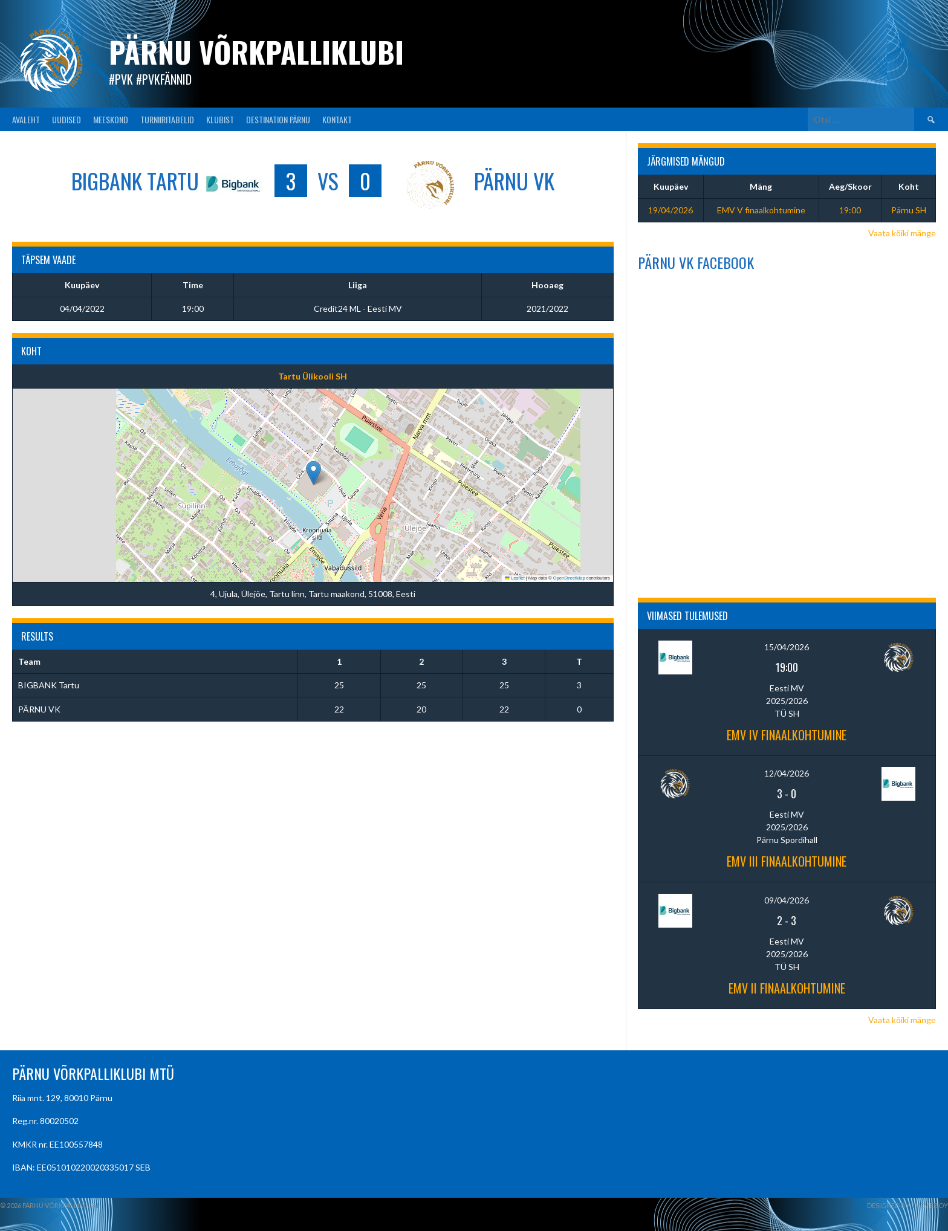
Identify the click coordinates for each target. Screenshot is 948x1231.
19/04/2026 (670, 210)
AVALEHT (26, 119)
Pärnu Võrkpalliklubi (256, 51)
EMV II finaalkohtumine (787, 988)
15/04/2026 (786, 647)
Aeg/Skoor (850, 186)
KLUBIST (220, 119)
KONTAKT (337, 119)
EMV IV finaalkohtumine (786, 735)
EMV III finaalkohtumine (786, 861)
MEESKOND (110, 119)
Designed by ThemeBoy (907, 1205)
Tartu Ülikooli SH (312, 376)
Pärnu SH (908, 210)
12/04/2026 (786, 773)
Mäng (761, 186)
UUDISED (66, 119)
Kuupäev (671, 186)
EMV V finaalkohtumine (761, 210)
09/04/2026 (786, 900)
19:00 (850, 210)
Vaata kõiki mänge (902, 233)
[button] (313, 472)
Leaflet (514, 578)
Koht (908, 186)
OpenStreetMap (569, 578)
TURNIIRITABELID (167, 119)
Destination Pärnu (278, 119)
